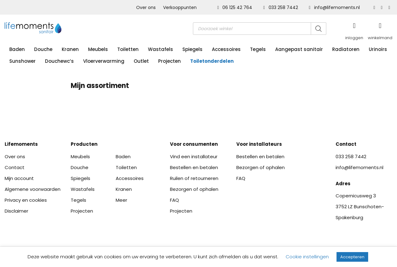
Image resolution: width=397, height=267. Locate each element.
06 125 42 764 (235, 7)
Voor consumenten (194, 144)
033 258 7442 (281, 7)
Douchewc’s (59, 61)
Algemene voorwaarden (32, 189)
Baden (17, 49)
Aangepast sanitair (299, 49)
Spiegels (192, 49)
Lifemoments (21, 144)
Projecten (169, 61)
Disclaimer (16, 211)
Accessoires (226, 49)
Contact (15, 167)
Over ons (146, 7)
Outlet (141, 61)
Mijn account (19, 178)
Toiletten (128, 49)
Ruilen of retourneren (194, 178)
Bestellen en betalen (194, 167)
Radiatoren (345, 49)
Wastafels (160, 49)
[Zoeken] (318, 28)
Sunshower (22, 61)
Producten (84, 144)
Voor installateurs (259, 144)
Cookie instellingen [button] (307, 256)
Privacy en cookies (26, 200)
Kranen (70, 49)
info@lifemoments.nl (334, 7)
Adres (343, 183)
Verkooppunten (180, 7)
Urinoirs (378, 49)
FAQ (174, 200)
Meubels (98, 49)
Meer (121, 200)
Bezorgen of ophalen (194, 189)
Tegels (258, 49)
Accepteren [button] (352, 257)
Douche (43, 49)
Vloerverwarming (103, 61)
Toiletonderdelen (212, 61)
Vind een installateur (193, 156)
